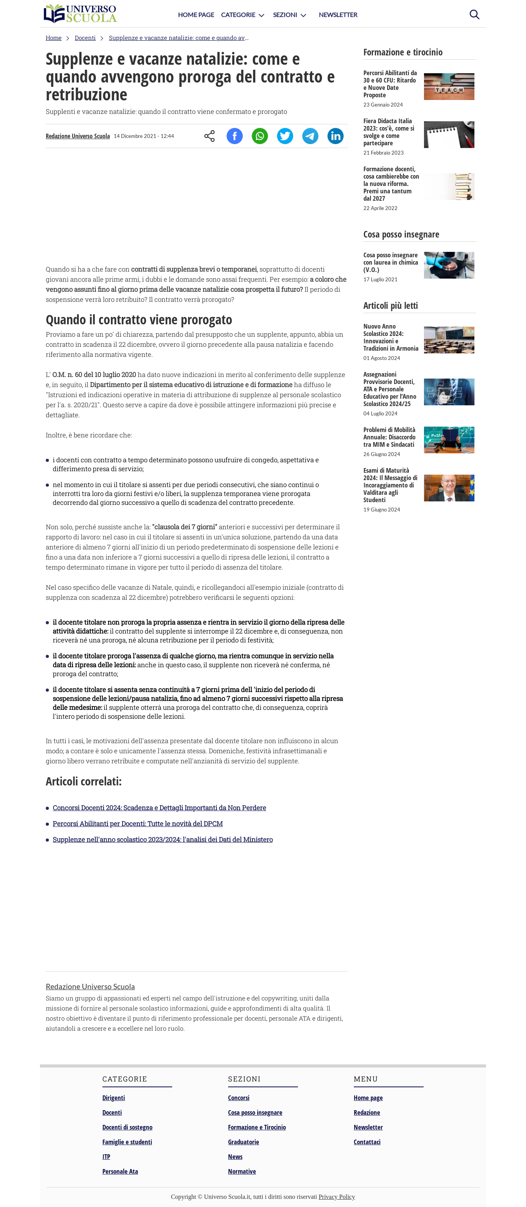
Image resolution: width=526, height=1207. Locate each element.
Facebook (235, 136)
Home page (368, 1097)
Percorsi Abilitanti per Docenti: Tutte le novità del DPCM (138, 823)
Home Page (196, 14)
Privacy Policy (336, 1196)
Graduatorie (243, 1141)
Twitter (285, 136)
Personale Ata (120, 1171)
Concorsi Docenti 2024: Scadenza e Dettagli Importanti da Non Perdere (159, 807)
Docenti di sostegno (127, 1127)
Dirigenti (113, 1097)
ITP (106, 1156)
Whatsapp (260, 136)
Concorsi (238, 1097)
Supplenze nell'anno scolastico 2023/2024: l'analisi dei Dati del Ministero (163, 839)
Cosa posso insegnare (255, 1112)
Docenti (112, 1112)
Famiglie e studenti (127, 1141)
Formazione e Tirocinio (257, 1127)
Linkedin (335, 136)
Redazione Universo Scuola (78, 136)
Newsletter (338, 14)
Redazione (367, 1112)
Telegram (310, 136)
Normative (242, 1171)
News (235, 1156)
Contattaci (367, 1141)
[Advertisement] (197, 208)
